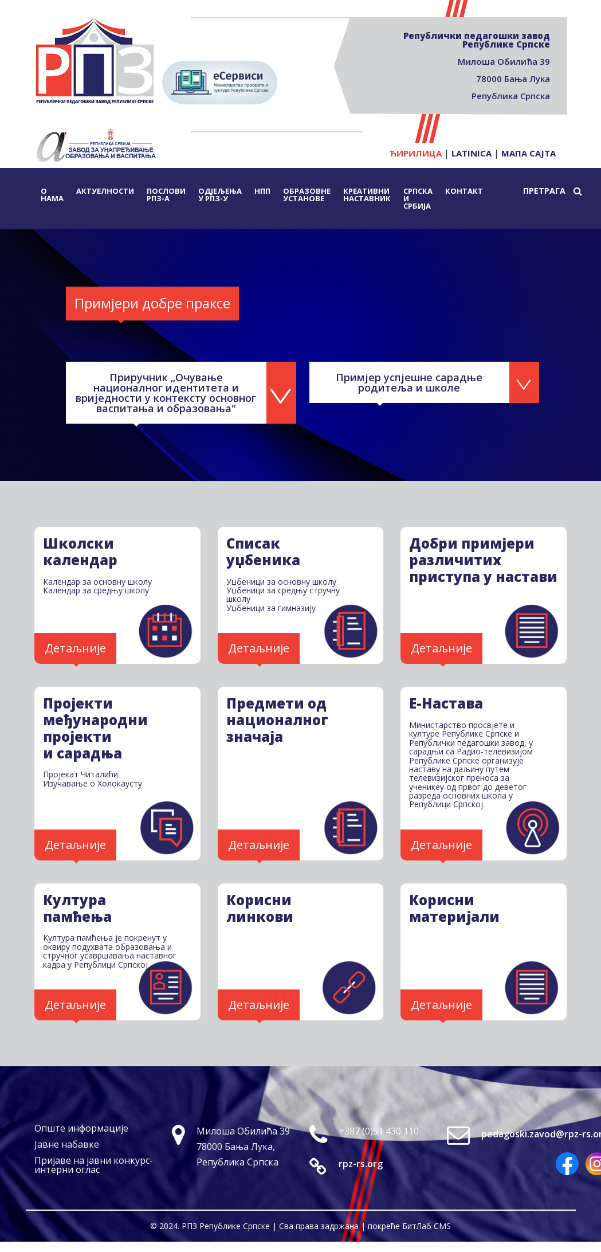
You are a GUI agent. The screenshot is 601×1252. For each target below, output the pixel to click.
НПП (262, 191)
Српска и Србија (418, 198)
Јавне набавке (66, 1144)
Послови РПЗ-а (166, 195)
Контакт (464, 191)
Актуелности (105, 191)
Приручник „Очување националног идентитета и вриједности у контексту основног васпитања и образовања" (166, 392)
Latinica (471, 153)
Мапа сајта (528, 153)
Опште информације (81, 1128)
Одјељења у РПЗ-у (220, 195)
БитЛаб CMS (426, 1225)
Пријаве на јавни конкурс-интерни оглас (93, 1165)
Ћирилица (415, 153)
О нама (52, 195)
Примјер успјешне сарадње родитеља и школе (410, 382)
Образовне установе (307, 195)
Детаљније (75, 648)
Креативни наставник (367, 195)
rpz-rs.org (361, 1163)
